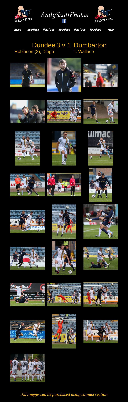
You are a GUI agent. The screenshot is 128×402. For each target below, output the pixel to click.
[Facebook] (64, 21)
